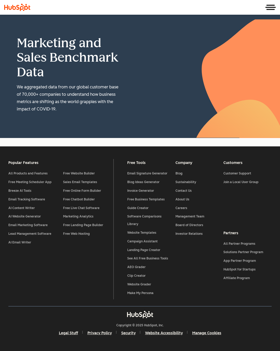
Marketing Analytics (78, 216)
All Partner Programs (239, 244)
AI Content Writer (21, 208)
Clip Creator (136, 276)
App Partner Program (239, 261)
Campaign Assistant (142, 241)
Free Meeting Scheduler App (30, 182)
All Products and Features (28, 173)
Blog (179, 173)
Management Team (189, 216)
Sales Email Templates (80, 182)
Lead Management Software (29, 234)
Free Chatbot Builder (79, 199)
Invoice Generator (140, 191)
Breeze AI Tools (19, 191)
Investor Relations (189, 234)
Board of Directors (189, 225)
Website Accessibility (164, 333)
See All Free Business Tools (147, 258)
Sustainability (185, 182)
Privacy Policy (99, 333)
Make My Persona (140, 293)
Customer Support (237, 173)
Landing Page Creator (143, 250)
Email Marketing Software (28, 225)
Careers (181, 208)
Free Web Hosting (76, 234)
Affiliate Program (236, 278)
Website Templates (141, 233)
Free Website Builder (79, 173)
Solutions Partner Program (243, 252)
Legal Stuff (68, 333)
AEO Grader (136, 267)
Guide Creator (138, 208)
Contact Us (183, 191)
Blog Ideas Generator (143, 182)
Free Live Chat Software (81, 208)
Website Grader (139, 284)
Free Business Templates (146, 199)
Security (128, 333)
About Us (182, 199)
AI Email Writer (19, 242)
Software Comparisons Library (144, 220)
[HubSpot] (17, 7)
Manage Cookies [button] (206, 333)
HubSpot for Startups (239, 269)
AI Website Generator (24, 216)
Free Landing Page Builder (83, 225)
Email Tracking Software (26, 199)
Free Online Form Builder (82, 191)
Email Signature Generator (147, 173)
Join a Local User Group (241, 182)
